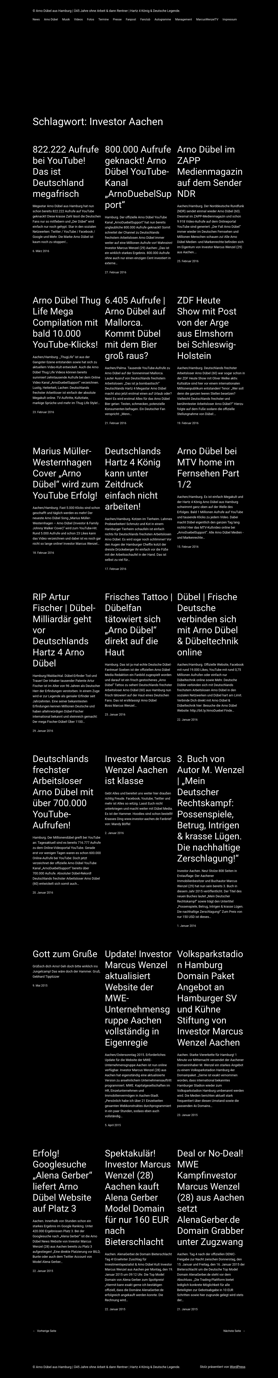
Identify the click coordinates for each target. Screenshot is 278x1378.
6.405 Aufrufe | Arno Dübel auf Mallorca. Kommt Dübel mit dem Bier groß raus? (135, 328)
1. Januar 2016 (186, 925)
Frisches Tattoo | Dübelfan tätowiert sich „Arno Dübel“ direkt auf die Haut (139, 625)
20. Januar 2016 (43, 892)
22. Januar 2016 (187, 719)
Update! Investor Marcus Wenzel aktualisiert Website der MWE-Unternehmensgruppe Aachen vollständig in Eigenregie (138, 998)
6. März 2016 (41, 251)
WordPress (237, 1367)
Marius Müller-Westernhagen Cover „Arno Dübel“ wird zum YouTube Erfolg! (66, 473)
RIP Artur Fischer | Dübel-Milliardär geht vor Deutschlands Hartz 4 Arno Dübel (64, 630)
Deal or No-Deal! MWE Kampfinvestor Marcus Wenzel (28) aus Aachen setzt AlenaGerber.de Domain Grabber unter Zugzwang (210, 1197)
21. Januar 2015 (187, 1309)
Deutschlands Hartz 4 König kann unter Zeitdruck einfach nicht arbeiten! (133, 479)
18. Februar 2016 (43, 552)
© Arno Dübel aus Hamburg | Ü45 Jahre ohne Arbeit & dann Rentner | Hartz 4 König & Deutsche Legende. (106, 11)
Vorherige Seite (44, 1331)
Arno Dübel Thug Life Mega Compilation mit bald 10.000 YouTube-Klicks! (67, 322)
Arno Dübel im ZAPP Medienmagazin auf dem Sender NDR (210, 171)
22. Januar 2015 (43, 1271)
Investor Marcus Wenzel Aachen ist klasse (138, 769)
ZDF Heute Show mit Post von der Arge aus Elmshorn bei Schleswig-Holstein (207, 328)
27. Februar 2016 (115, 272)
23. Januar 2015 (187, 1115)
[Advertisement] (139, 68)
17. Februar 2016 (115, 569)
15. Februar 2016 (188, 546)
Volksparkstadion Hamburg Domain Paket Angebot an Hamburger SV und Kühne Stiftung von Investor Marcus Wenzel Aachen (210, 998)
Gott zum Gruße (65, 954)
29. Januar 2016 (43, 731)
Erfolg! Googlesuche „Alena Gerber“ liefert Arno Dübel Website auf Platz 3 (62, 1181)
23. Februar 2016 (43, 412)
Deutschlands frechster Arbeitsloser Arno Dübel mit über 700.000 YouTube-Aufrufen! (63, 792)
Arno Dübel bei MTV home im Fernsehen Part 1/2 (208, 468)
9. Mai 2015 (40, 985)
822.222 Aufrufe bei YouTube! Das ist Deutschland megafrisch (66, 171)
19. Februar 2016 (188, 423)
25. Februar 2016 (188, 261)
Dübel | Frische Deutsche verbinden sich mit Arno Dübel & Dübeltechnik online (207, 625)
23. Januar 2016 (115, 714)
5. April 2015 (113, 1125)
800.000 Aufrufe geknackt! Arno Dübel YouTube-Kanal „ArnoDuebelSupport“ (138, 177)
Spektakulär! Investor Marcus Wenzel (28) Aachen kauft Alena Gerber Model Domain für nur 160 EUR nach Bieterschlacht (138, 1197)
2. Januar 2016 (114, 833)
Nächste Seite (234, 1331)
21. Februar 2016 (115, 423)
